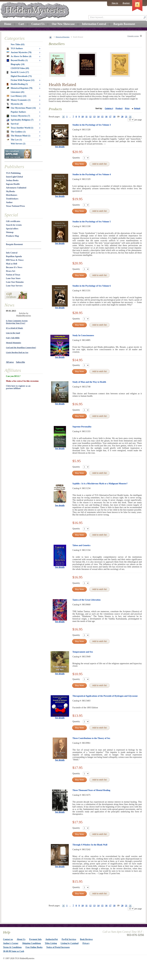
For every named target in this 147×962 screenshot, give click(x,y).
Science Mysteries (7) (18, 116)
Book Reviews (86, 939)
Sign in (115, 3)
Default (137, 108)
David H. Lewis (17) (18, 72)
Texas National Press (15, 206)
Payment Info (35, 939)
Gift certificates (13, 221)
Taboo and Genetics (81, 545)
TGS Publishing (13, 173)
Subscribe (20, 362)
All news (10, 362)
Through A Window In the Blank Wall (89, 845)
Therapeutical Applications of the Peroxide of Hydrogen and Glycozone (105, 696)
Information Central (94, 23)
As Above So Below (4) (19, 56)
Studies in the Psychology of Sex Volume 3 (91, 125)
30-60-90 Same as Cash (13, 951)
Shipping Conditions (31, 943)
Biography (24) (17, 64)
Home (7, 23)
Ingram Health (13, 184)
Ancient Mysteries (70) (19, 52)
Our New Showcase (63, 23)
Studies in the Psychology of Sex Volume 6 (91, 286)
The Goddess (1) (16, 132)
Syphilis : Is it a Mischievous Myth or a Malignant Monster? (100, 483)
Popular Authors (18, 112)
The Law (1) (14, 140)
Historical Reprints (63, 37)
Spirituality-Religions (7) (20, 120)
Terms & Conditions (12, 947)
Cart (21, 23)
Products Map (12, 236)
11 (86, 117)
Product (119, 108)
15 (102, 117)
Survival (13, 124)
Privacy (86, 943)
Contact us (8, 939)
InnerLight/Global (14, 177)
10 (82, 117)
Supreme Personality (82, 427)
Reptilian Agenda (14, 256)
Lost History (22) (16, 96)
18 (114, 117)
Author (9, 202)
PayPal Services (69, 939)
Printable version (133, 36)
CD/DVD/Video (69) (20, 68)
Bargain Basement (14, 244)
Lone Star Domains (15, 282)
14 (98, 117)
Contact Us (38, 23)
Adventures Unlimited (16, 188)
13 (94, 117)
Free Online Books (34, 947)
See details (60, 147)
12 (90, 117)
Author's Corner (10, 943)
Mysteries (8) (15, 104)
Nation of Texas (13, 275)
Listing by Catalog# (70, 943)
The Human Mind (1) (18, 136)
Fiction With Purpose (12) (22, 80)
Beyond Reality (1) (17, 60)
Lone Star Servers (14, 286)
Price (127, 108)
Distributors (11, 195)
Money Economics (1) (18, 100)
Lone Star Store (13, 278)
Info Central (11, 253)
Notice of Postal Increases (58, 947)
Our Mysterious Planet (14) (21, 108)
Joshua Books (12, 180)
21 (126, 117)
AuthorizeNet (51, 939)
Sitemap (9, 232)
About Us (21, 939)
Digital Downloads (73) (21, 76)
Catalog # (109, 108)
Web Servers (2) (18, 144)
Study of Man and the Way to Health (89, 382)
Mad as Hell (11, 264)
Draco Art (10, 271)
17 (110, 117)
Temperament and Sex (82, 652)
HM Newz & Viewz (15, 260)
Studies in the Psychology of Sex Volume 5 (91, 221)
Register (126, 3)
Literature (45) (17, 92)
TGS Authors (15, 48)
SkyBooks (10, 191)
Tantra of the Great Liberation (86, 600)
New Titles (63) (17, 44)
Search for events (14, 225)
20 (122, 117)
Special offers (12, 228)
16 (106, 117)
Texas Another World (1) (20, 128)
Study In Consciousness (83, 335)
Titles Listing (51, 943)
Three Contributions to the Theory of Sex (91, 738)
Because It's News (14, 267)
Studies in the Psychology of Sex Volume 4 (91, 174)
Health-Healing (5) (17, 84)
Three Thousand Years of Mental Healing (91, 790)
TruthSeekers (12, 199)
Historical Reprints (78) (19, 88)
